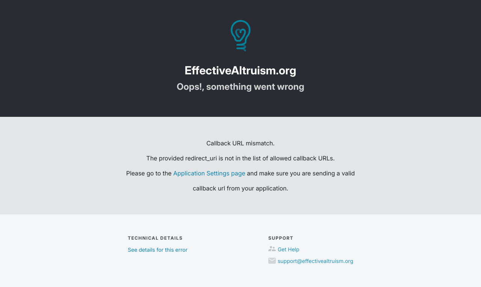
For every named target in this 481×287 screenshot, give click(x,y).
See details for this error (158, 250)
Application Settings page (209, 173)
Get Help (288, 249)
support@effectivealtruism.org (315, 261)
